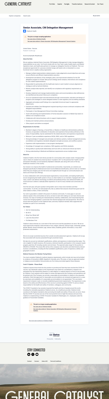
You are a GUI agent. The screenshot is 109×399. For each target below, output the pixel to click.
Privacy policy (50, 339)
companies (15, 16)
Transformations (77, 4)
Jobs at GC (45, 361)
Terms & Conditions (55, 361)
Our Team (100, 4)
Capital (59, 4)
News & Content (90, 4)
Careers (36, 361)
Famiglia (66, 4)
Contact (29, 361)
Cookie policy (58, 339)
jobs (26, 16)
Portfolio (52, 4)
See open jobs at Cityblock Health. (37, 39)
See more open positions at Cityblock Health (40, 320)
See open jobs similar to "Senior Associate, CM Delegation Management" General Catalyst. (52, 41)
